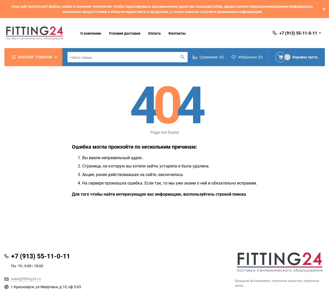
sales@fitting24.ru (26, 278)
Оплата (154, 33)
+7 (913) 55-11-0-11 (298, 33)
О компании (90, 33)
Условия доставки (124, 33)
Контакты (177, 33)
